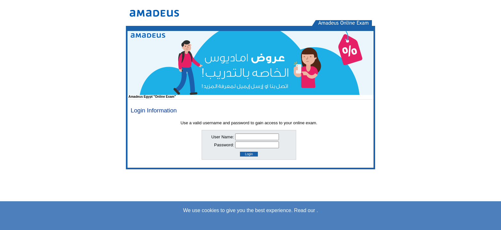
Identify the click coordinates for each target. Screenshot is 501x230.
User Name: (222, 136)
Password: (224, 144)
